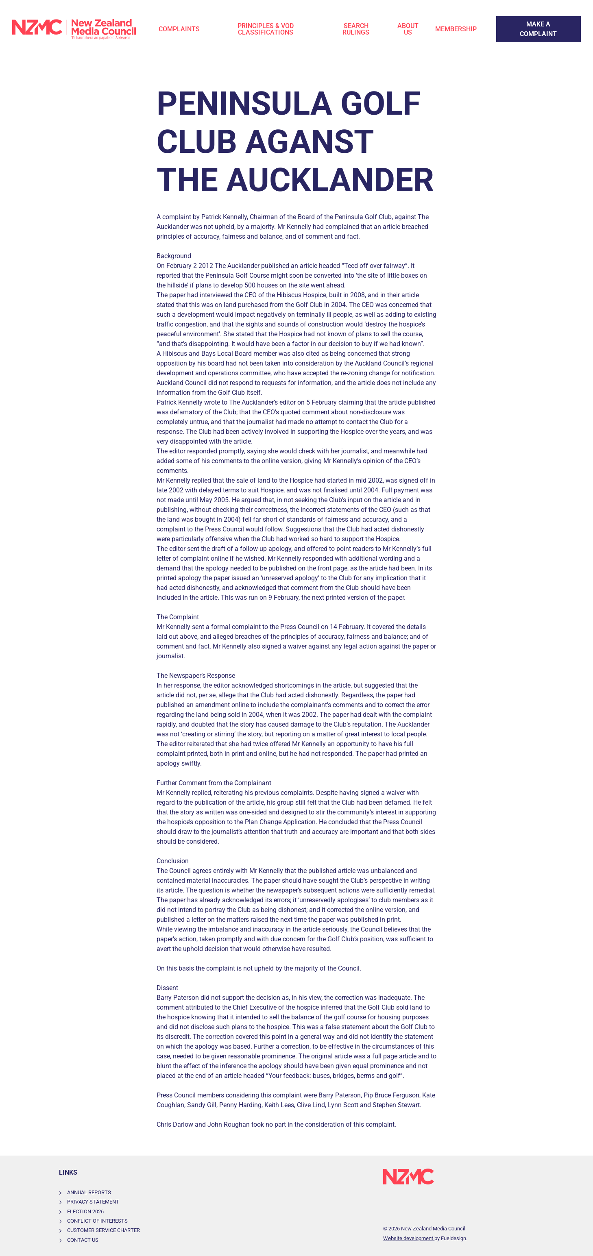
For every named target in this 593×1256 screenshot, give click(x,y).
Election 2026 (85, 1211)
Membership (456, 29)
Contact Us (82, 1240)
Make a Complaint (522, 21)
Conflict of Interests (97, 1221)
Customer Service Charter (103, 1230)
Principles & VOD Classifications (266, 29)
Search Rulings (355, 29)
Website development (408, 1238)
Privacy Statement (93, 1202)
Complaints (179, 29)
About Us (408, 29)
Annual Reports (89, 1192)
